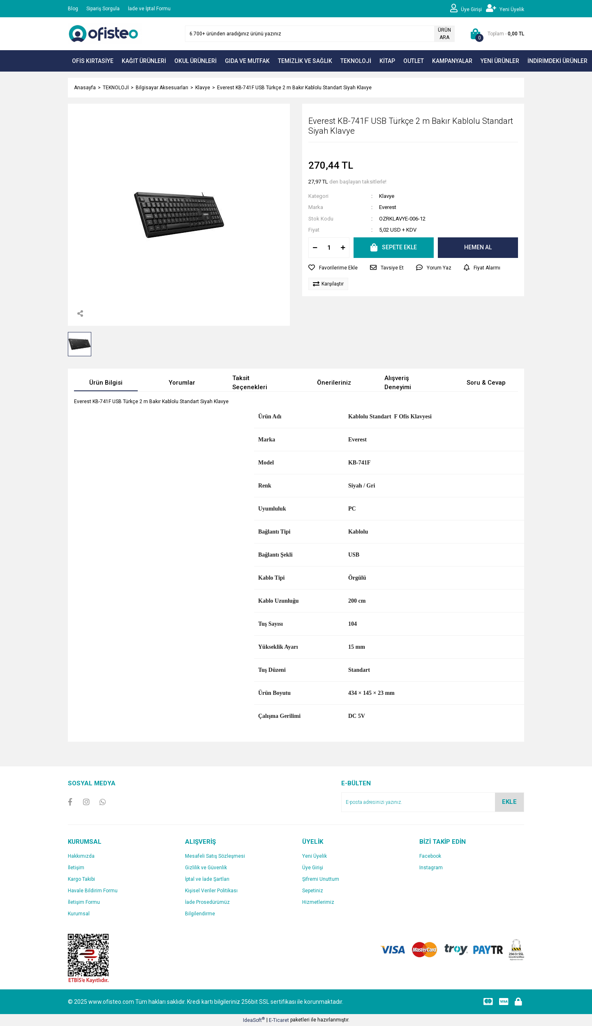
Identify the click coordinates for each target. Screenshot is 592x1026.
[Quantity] (329, 248)
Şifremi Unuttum (320, 879)
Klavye (386, 196)
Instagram (431, 867)
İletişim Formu (84, 902)
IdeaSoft (254, 1020)
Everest (387, 207)
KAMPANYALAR (452, 61)
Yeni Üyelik (314, 856)
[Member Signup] (505, 8)
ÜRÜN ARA (444, 33)
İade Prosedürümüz (207, 902)
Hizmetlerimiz (318, 902)
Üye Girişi (312, 867)
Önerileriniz (334, 382)
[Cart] (495, 34)
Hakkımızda (81, 856)
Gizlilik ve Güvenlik (206, 867)
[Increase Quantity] (343, 248)
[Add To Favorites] (333, 268)
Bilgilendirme (200, 914)
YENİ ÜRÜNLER (500, 61)
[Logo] (105, 33)
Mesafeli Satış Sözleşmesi (215, 856)
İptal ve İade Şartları (207, 879)
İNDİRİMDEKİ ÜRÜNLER (557, 61)
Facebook (430, 856)
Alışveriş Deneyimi (397, 383)
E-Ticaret (279, 1020)
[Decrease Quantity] (315, 248)
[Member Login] (468, 8)
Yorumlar (182, 382)
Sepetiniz (312, 891)
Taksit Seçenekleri (249, 383)
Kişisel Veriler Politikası (211, 891)
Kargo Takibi (81, 879)
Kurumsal (79, 914)
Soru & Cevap (486, 382)
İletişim (76, 867)
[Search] (320, 34)
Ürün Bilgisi (106, 382)
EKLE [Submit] (509, 801)
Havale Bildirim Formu (93, 891)
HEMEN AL (478, 247)
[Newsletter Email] (433, 802)
